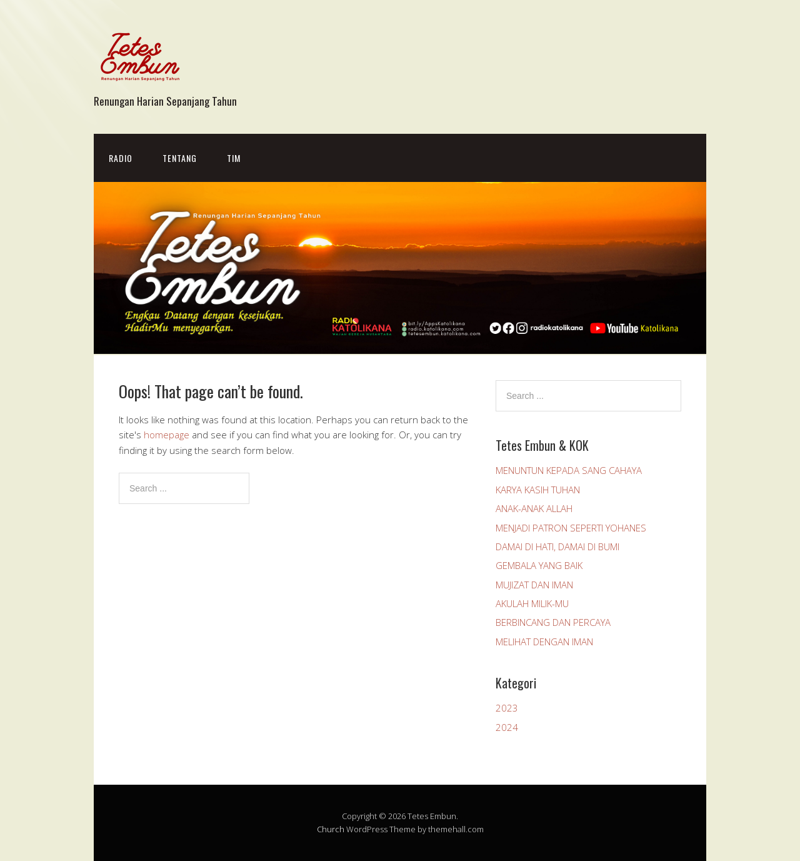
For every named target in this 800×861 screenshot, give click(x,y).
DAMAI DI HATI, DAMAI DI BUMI (557, 546)
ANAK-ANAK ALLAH (534, 508)
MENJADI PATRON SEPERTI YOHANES (571, 527)
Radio (120, 157)
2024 (507, 727)
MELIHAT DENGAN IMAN (544, 641)
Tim (234, 157)
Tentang (179, 157)
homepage (166, 434)
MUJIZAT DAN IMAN (534, 584)
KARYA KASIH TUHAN (538, 489)
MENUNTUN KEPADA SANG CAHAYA (569, 470)
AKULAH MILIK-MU (532, 603)
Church (330, 829)
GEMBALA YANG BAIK (539, 565)
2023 (507, 708)
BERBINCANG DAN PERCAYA (553, 622)
